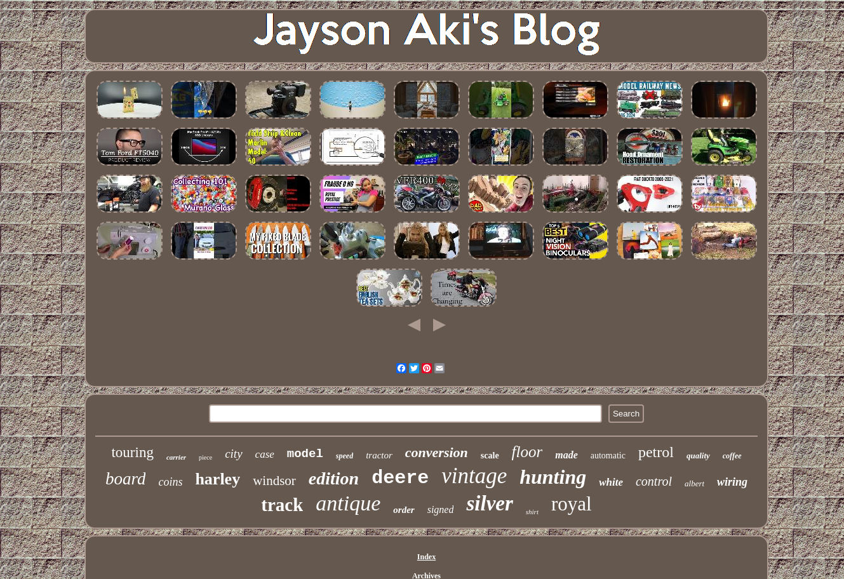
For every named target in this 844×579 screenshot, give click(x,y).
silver (489, 503)
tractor (379, 455)
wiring (732, 482)
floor (527, 451)
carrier (176, 457)
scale (490, 455)
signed (440, 509)
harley (217, 479)
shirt (532, 512)
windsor (274, 480)
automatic (608, 455)
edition (334, 478)
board (125, 478)
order (403, 510)
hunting (552, 476)
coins (170, 482)
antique (348, 503)
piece (205, 457)
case (264, 454)
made (566, 454)
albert (694, 483)
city (233, 453)
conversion (436, 452)
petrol (656, 452)
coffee (732, 455)
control (654, 481)
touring (132, 452)
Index (426, 556)
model (305, 454)
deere (400, 478)
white (611, 482)
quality (698, 455)
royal (571, 504)
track (282, 505)
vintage (474, 475)
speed (344, 455)
